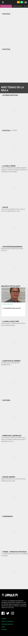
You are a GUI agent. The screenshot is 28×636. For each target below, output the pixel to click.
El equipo (3, 618)
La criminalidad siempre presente (12, 308)
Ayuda (3, 626)
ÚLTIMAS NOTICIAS (17, 6)
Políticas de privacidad (7, 624)
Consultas (4, 629)
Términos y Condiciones (7, 621)
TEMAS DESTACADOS (6, 6)
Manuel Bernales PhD (8, 304)
